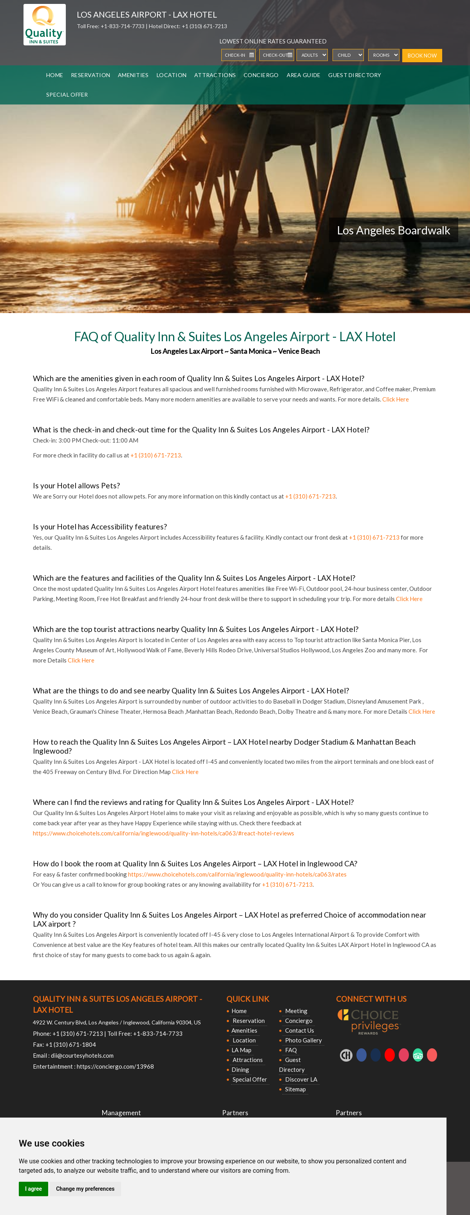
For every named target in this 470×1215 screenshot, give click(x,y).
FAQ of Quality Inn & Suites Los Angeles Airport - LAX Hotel (235, 336)
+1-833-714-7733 (123, 26)
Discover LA (300, 1079)
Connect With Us (371, 998)
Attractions (215, 75)
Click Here (395, 399)
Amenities (133, 75)
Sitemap (295, 1089)
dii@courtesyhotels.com (82, 1055)
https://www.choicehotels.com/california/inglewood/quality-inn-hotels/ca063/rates (237, 874)
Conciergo (261, 75)
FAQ (290, 1049)
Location (171, 75)
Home (54, 75)
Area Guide (304, 75)
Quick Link (247, 998)
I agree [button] (33, 1189)
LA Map (241, 1049)
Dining (240, 1069)
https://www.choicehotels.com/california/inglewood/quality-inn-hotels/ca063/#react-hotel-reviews (163, 833)
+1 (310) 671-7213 (204, 26)
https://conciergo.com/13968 (115, 1066)
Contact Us (299, 1030)
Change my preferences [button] (85, 1189)
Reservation (90, 75)
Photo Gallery (303, 1040)
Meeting (295, 1010)
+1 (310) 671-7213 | (79, 1033)
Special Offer (67, 94)
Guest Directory (354, 75)
